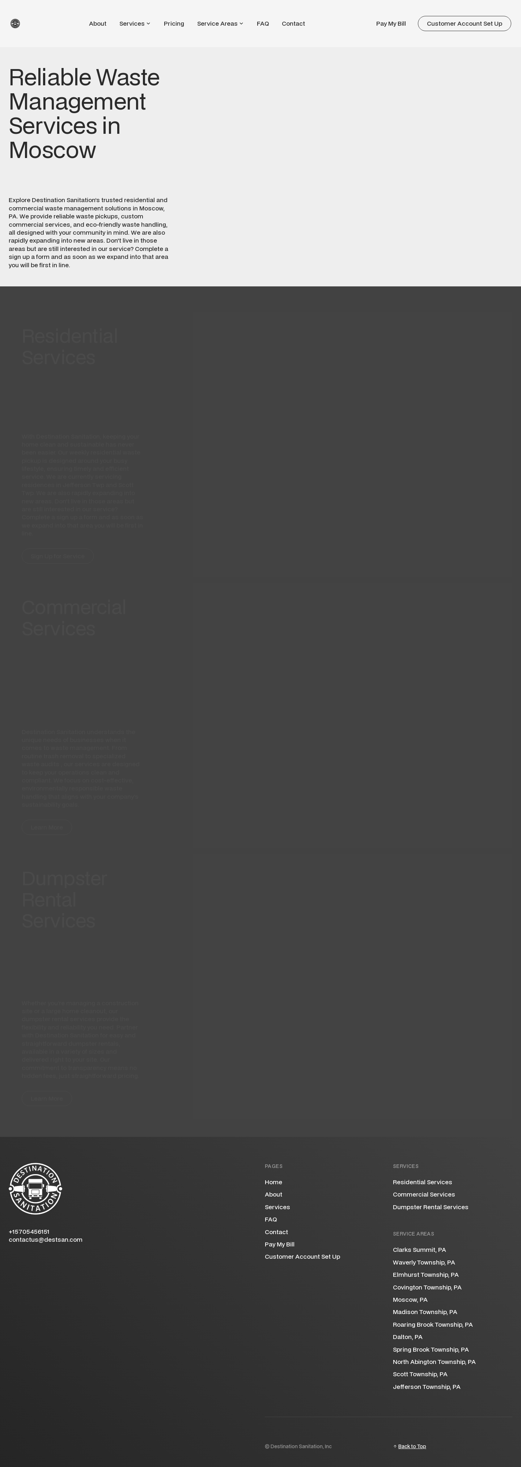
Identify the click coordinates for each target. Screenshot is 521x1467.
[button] (135, 23)
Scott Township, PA (420, 1374)
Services (277, 1207)
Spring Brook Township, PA (431, 1349)
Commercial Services (424, 1194)
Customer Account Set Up (302, 1257)
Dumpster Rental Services (431, 1207)
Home (273, 1182)
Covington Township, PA (427, 1287)
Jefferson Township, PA (427, 1386)
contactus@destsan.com (45, 1240)
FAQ (263, 23)
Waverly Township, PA (424, 1262)
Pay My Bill (391, 23)
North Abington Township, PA (434, 1361)
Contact (293, 23)
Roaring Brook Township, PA (433, 1324)
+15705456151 (29, 1232)
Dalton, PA (408, 1336)
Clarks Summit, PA (419, 1249)
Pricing (174, 23)
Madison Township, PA (425, 1312)
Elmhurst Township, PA (426, 1274)
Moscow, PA (410, 1299)
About (97, 23)
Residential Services (422, 1182)
